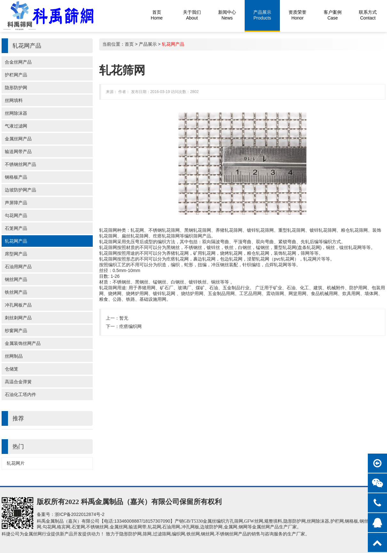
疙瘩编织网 (130, 326)
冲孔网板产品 (18, 305)
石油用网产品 (18, 266)
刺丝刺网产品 (18, 317)
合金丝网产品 (18, 62)
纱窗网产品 (16, 330)
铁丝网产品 (16, 292)
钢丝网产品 (16, 279)
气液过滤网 (16, 126)
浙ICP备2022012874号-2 (80, 514)
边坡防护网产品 (20, 189)
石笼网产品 (16, 228)
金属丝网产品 (18, 138)
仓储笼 (11, 368)
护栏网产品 (16, 74)
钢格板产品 (16, 177)
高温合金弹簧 (18, 381)
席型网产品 (16, 253)
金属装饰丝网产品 (23, 343)
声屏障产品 (16, 202)
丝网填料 (14, 100)
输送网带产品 (18, 151)
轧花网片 (16, 463)
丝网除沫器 (16, 113)
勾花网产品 (16, 215)
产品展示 (148, 44)
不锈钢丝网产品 (20, 164)
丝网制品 (14, 356)
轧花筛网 (108, 230)
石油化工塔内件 (20, 394)
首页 (129, 44)
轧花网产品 (16, 241)
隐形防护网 (16, 87)
